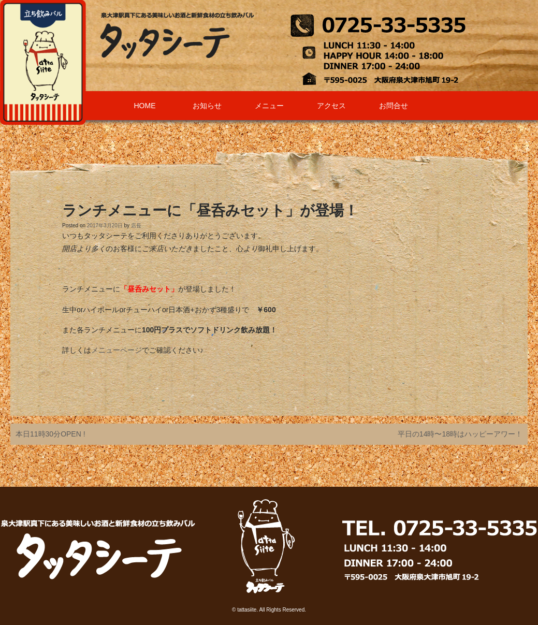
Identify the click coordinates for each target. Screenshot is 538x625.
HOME (145, 105)
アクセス (331, 105)
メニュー (269, 105)
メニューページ (116, 350)
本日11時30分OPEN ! (50, 434)
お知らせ (207, 105)
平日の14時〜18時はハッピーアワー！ (460, 434)
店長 (136, 225)
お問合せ (393, 105)
